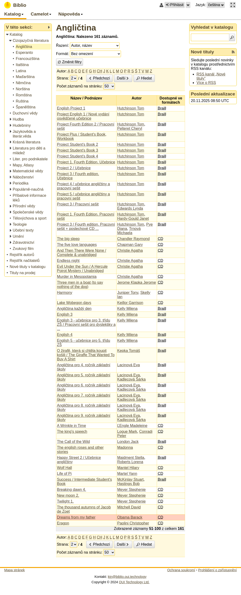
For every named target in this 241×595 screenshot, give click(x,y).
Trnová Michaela (129, 231)
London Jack (128, 442)
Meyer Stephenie (131, 490)
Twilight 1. (65, 501)
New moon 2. (68, 495)
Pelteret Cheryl (129, 128)
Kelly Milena (127, 309)
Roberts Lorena (130, 462)
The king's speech (72, 431)
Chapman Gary (130, 245)
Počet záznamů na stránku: (79, 86)
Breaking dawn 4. (71, 490)
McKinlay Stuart (130, 479)
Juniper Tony (127, 293)
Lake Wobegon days (74, 303)
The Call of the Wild (73, 442)
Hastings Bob (128, 484)
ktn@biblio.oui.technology (127, 577)
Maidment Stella (130, 458)
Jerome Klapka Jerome (136, 282)
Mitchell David (129, 507)
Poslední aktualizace (213, 93)
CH (99, 71)
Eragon (63, 523)
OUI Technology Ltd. (134, 582)
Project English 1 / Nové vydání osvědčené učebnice (83, 116)
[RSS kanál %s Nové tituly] (233, 52)
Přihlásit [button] (175, 5)
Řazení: (62, 45)
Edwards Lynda (130, 208)
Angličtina (76, 27)
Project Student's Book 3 (77, 150)
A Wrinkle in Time (71, 426)
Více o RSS (206, 83)
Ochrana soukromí (181, 570)
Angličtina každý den (74, 309)
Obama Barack (129, 517)
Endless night (68, 261)
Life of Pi (64, 474)
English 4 (64, 335)
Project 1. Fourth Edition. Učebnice (86, 162)
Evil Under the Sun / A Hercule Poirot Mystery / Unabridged (82, 268)
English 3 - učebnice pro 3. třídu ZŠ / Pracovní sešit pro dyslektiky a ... (86, 324)
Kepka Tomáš (128, 351)
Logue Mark (127, 431)
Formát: (62, 54)
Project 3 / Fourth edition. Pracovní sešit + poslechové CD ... (86, 226)
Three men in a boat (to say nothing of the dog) (80, 284)
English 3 (64, 314)
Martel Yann (127, 474)
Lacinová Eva (128, 365)
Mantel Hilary (128, 468)
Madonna (125, 447)
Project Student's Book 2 (77, 144)
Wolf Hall (64, 468)
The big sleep (68, 239)
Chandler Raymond (133, 239)
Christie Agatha (130, 250)
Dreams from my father (76, 517)
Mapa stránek (14, 570)
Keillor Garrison (130, 303)
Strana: (63, 78)
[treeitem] (28, 35)
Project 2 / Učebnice (74, 168)
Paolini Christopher (133, 523)
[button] (188, 5)
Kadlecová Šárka (131, 379)
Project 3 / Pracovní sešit (78, 204)
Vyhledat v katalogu (212, 27)
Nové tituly (202, 51)
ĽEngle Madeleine (132, 426)
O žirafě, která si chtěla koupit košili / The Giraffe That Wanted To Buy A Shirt (86, 355)
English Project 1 (71, 108)
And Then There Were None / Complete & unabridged (81, 252)
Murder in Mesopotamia (76, 277)
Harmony (64, 293)
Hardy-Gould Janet (133, 219)
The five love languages (77, 245)
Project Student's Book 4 (77, 156)
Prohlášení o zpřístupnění (217, 570)
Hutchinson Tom (130, 108)
